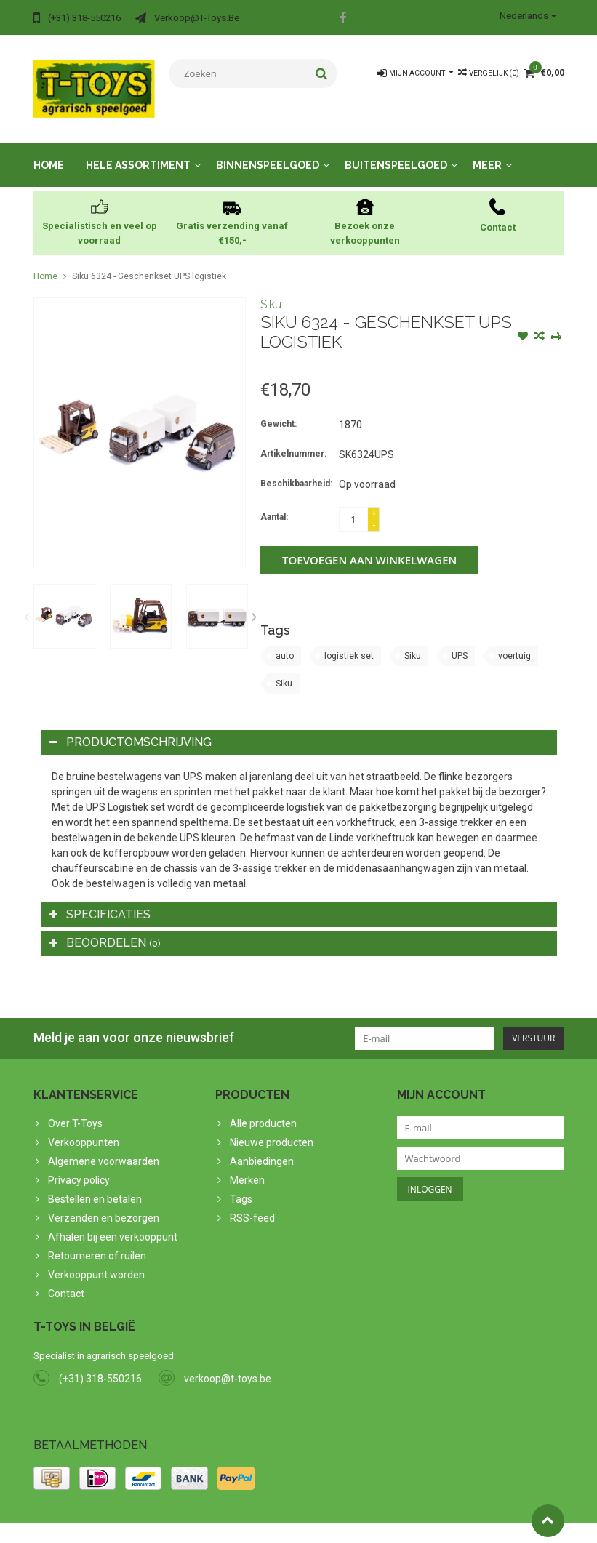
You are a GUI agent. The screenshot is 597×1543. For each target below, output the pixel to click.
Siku (270, 290)
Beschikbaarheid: (296, 469)
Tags (241, 1184)
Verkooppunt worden (96, 1260)
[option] (64, 601)
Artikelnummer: (293, 439)
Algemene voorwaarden (103, 1147)
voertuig (514, 641)
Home (48, 150)
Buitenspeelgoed (396, 150)
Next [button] (253, 602)
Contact (66, 1279)
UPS (460, 641)
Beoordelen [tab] (105, 928)
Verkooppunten (83, 1128)
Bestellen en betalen (95, 1184)
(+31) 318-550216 (100, 1364)
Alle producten (263, 1109)
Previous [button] (26, 602)
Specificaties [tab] (100, 900)
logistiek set (349, 641)
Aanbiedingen (262, 1147)
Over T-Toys (75, 1109)
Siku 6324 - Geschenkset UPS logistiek (149, 262)
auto (285, 641)
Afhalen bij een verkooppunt (112, 1222)
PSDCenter (223, 1525)
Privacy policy (79, 1165)
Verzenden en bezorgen (103, 1203)
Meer (487, 150)
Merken (247, 1165)
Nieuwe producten (271, 1128)
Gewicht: (278, 409)
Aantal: (274, 502)
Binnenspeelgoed (267, 150)
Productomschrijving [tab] (130, 727)
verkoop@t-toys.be (227, 1364)
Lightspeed (322, 1525)
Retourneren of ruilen (97, 1241)
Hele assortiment (138, 150)
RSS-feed (252, 1203)
